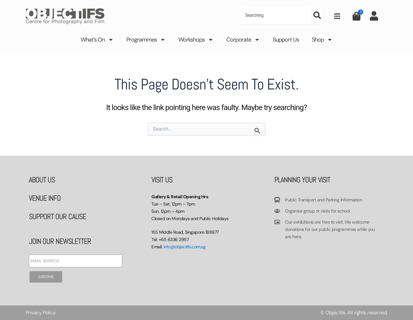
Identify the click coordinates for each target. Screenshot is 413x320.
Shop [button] (322, 40)
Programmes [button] (146, 40)
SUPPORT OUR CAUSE (57, 216)
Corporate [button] (243, 40)
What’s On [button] (97, 40)
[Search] (318, 15)
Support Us (286, 39)
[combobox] (275, 15)
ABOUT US (42, 180)
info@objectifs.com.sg (184, 247)
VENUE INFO (45, 198)
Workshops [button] (196, 40)
